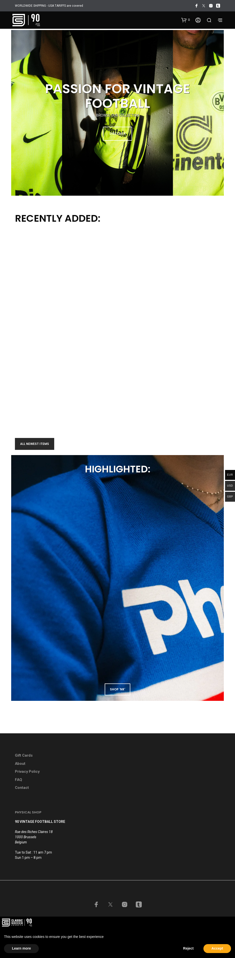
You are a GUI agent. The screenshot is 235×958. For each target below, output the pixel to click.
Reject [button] (188, 948)
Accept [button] (217, 948)
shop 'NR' (117, 689)
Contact (22, 787)
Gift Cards (24, 755)
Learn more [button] (21, 948)
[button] (185, 19)
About (20, 763)
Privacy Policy (27, 771)
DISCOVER (117, 133)
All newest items (34, 444)
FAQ (18, 779)
